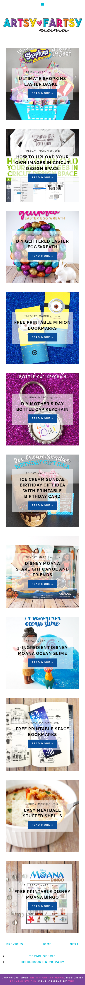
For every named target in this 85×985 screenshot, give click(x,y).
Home (46, 944)
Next (74, 944)
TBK (71, 981)
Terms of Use (42, 956)
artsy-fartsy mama (47, 977)
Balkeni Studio (23, 981)
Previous (14, 944)
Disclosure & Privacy (43, 962)
